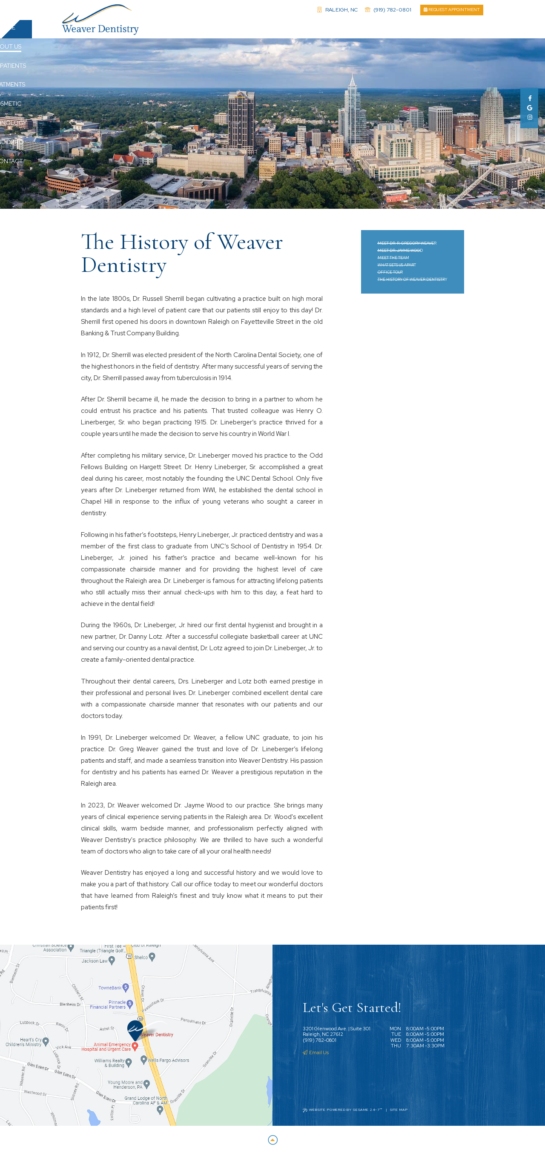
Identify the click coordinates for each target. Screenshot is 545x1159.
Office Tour (390, 275)
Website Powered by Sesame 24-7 (343, 1113)
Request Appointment (452, 9)
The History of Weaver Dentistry (412, 282)
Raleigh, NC (337, 9)
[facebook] (529, 98)
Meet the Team (393, 261)
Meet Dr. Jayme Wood (400, 254)
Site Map (399, 1113)
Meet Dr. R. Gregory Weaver (407, 246)
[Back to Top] (272, 1144)
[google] (529, 108)
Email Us (316, 1056)
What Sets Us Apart (397, 268)
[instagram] (529, 117)
